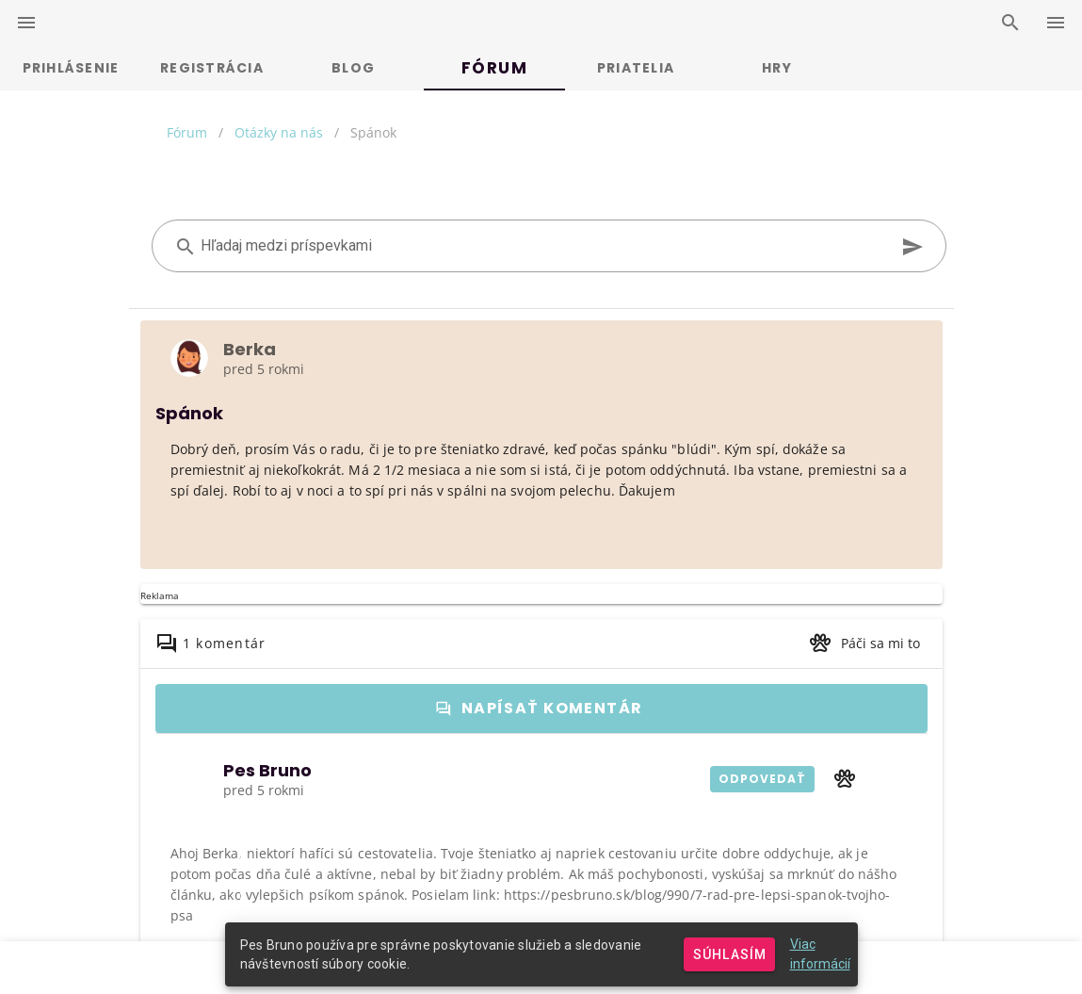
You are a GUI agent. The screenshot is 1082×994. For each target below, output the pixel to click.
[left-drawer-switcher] (26, 22)
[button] (864, 643)
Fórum (187, 132)
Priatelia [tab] (635, 67)
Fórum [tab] (494, 68)
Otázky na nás (278, 132)
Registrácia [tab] (212, 67)
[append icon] (912, 247)
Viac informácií (820, 954)
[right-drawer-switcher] (1055, 22)
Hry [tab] (777, 67)
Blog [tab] (353, 67)
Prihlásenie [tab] (71, 67)
